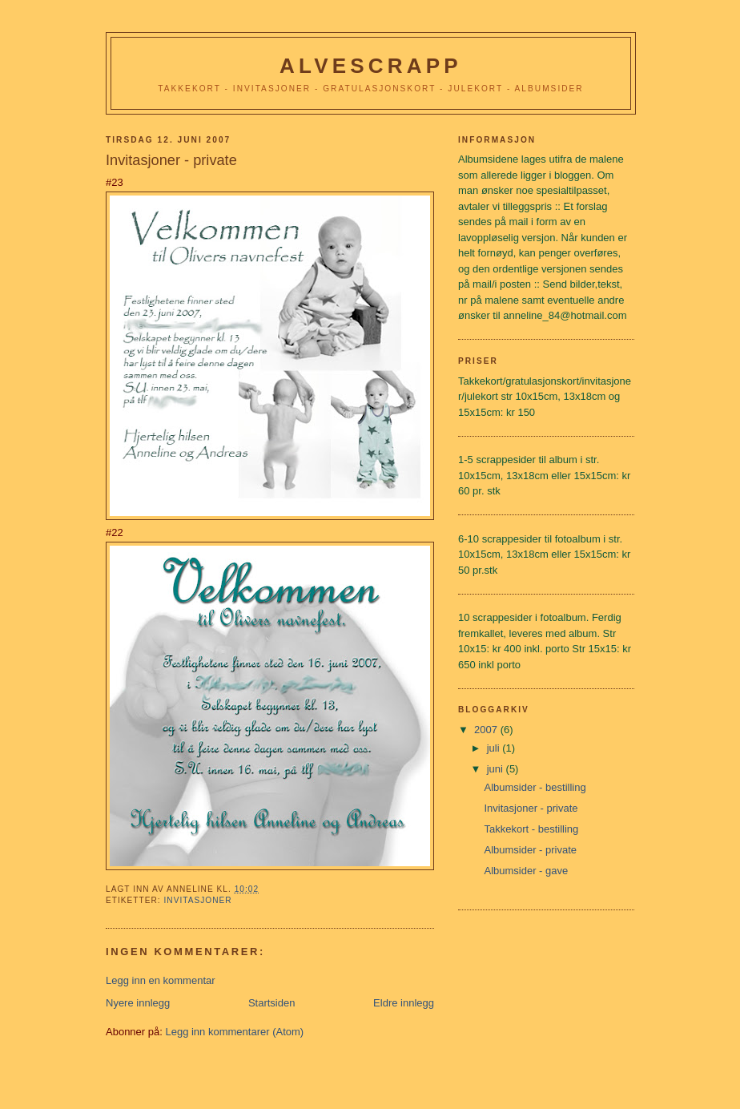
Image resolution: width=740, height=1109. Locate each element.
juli (495, 748)
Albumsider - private (530, 850)
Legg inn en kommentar (160, 980)
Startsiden (272, 1003)
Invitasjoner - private (530, 808)
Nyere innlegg (138, 1003)
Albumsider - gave (526, 871)
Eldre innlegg (403, 1003)
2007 (487, 730)
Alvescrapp (371, 66)
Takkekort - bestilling (531, 829)
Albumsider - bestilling (534, 787)
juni (496, 769)
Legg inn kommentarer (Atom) (234, 1032)
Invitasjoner (197, 900)
